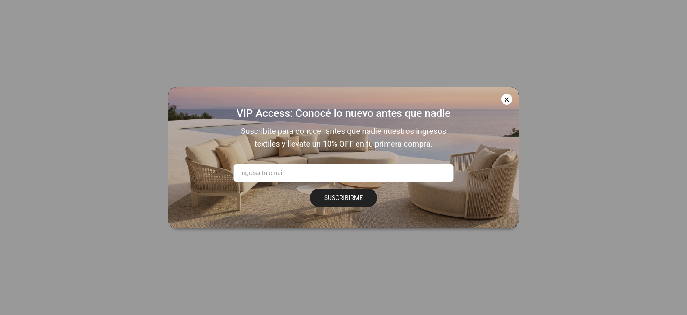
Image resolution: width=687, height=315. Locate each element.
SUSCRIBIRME (343, 197)
